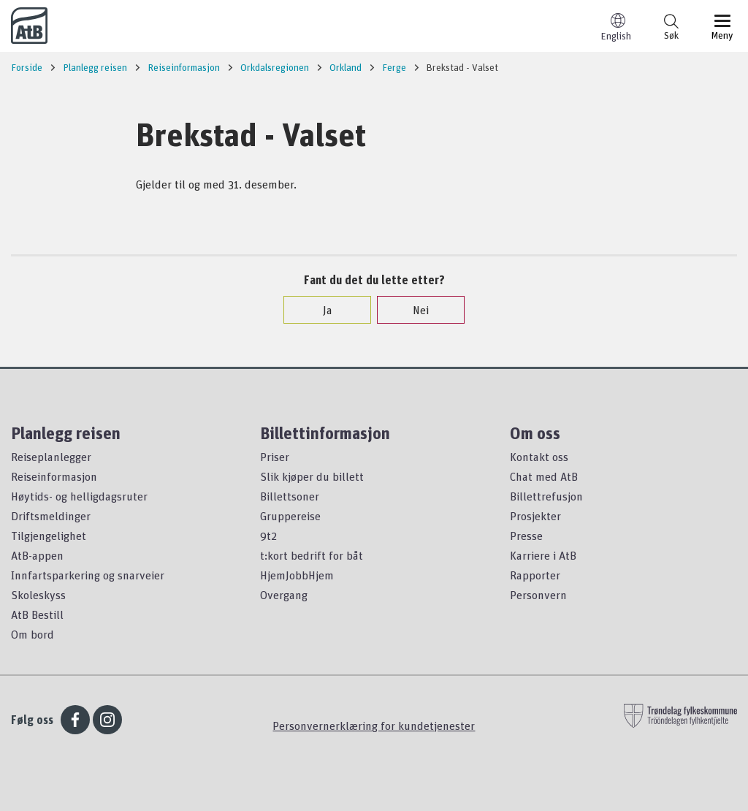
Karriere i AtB (543, 555)
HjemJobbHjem (297, 575)
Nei (413, 309)
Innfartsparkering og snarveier (87, 575)
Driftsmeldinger (51, 516)
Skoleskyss (38, 594)
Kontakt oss (539, 456)
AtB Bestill (37, 614)
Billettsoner (289, 496)
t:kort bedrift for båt (311, 555)
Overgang (284, 594)
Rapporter (535, 575)
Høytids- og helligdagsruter (79, 496)
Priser (274, 456)
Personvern (538, 594)
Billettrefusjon (546, 496)
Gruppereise (290, 516)
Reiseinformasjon (54, 476)
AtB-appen (37, 555)
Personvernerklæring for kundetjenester (373, 725)
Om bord (32, 634)
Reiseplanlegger (51, 456)
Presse (526, 535)
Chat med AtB (544, 476)
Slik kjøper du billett (312, 476)
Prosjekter (535, 516)
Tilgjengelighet (48, 535)
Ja (320, 309)
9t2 (268, 535)
